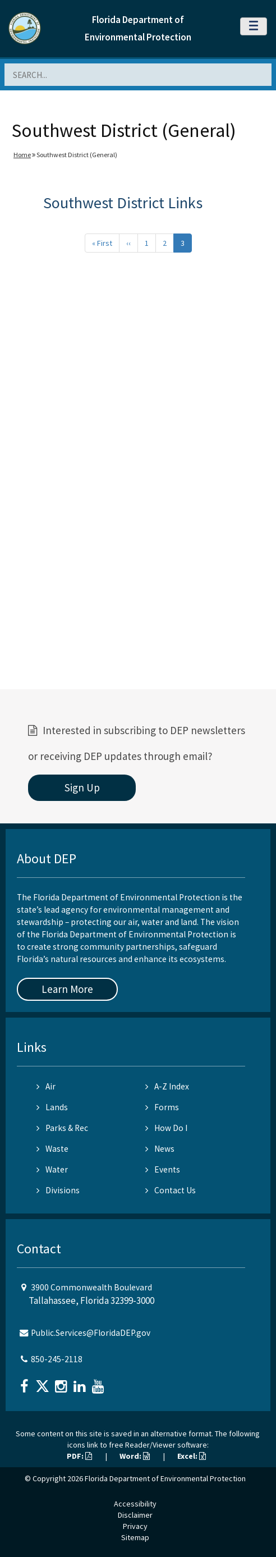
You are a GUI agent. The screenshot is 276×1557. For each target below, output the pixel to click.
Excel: (191, 1456)
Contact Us (170, 1190)
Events (162, 1169)
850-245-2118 (56, 1359)
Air (46, 1086)
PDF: (79, 1456)
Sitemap (135, 1537)
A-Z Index (167, 1086)
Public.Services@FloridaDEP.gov (90, 1332)
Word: (134, 1456)
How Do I (166, 1128)
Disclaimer (135, 1515)
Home (22, 154)
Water (52, 1169)
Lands (52, 1107)
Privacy (135, 1526)
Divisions (58, 1190)
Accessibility (135, 1504)
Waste (52, 1148)
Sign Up (82, 787)
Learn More (67, 989)
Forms (162, 1107)
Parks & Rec (62, 1128)
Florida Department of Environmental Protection (165, 1478)
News (159, 1148)
